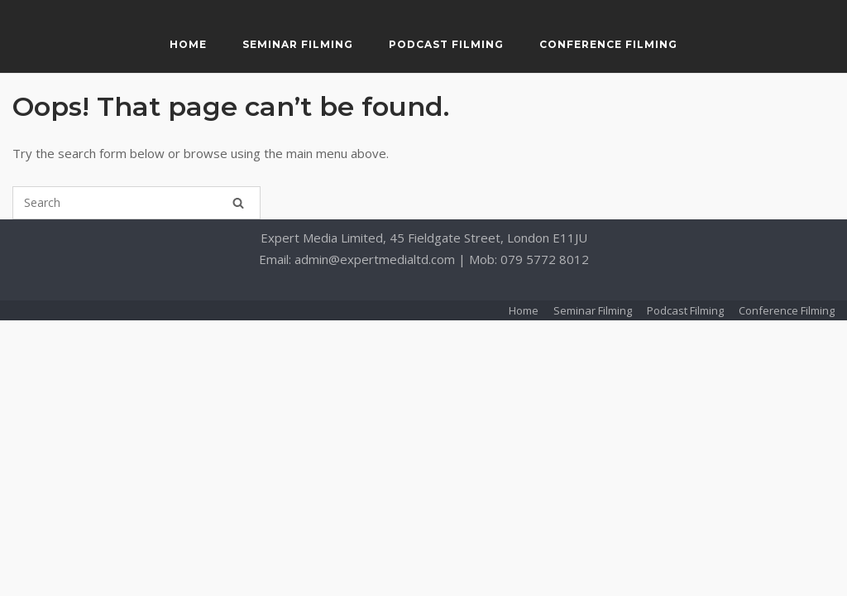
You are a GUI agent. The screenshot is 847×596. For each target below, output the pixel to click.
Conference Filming (608, 44)
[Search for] (136, 202)
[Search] (238, 202)
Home (188, 44)
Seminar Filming (297, 44)
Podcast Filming (446, 44)
